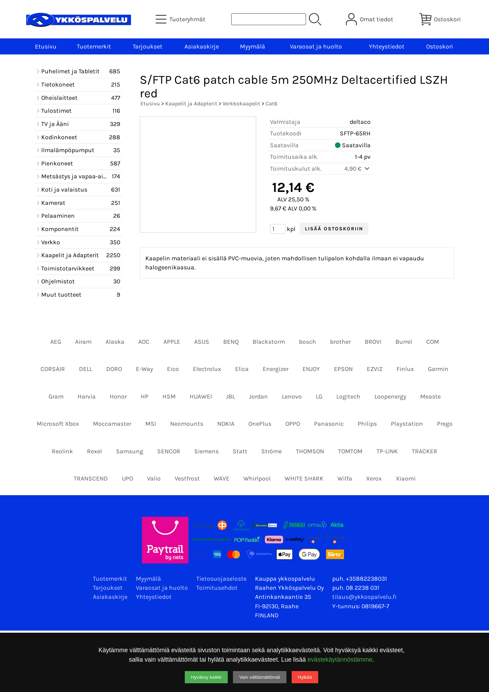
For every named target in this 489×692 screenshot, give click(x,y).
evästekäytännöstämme (339, 659)
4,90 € (357, 168)
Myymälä (252, 46)
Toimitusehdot (217, 587)
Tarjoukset (147, 46)
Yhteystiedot (386, 46)
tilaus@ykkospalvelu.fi (364, 596)
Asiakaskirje (201, 46)
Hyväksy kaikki (206, 677)
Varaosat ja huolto (316, 46)
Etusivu (46, 46)
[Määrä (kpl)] (277, 229)
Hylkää (305, 677)
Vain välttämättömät (259, 677)
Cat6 (271, 103)
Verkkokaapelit (241, 103)
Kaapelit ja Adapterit (191, 103)
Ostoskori (439, 46)
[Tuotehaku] (268, 19)
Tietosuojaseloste (221, 578)
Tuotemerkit (94, 46)
